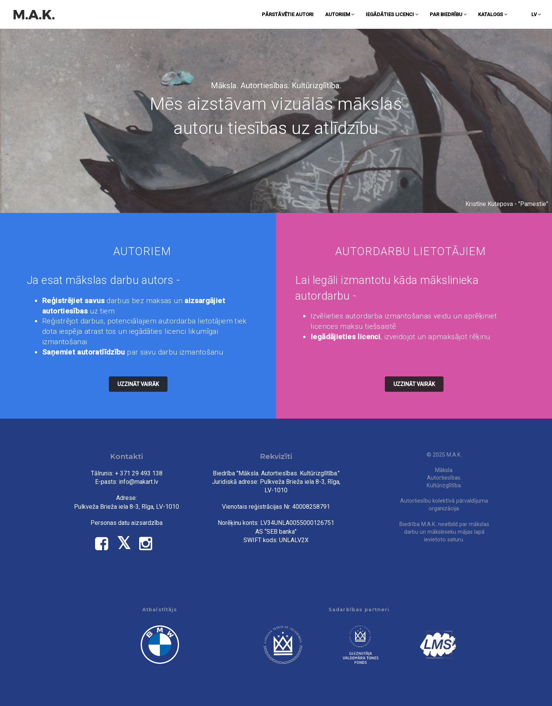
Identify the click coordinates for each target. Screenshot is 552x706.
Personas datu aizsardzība (126, 522)
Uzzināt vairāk (138, 384)
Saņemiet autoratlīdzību (83, 352)
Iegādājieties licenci (345, 336)
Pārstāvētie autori (288, 14)
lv (536, 14)
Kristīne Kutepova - (491, 204)
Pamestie (533, 204)
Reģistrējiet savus (73, 300)
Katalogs (492, 14)
